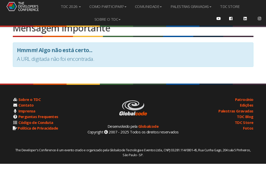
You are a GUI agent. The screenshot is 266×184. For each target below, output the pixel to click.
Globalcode (148, 126)
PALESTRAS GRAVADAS (191, 6)
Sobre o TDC (29, 99)
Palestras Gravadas (235, 110)
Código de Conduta (35, 122)
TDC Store (244, 122)
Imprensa (26, 110)
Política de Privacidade (38, 128)
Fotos (248, 128)
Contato (26, 105)
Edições (246, 105)
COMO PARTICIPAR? (107, 6)
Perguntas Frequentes (38, 116)
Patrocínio (244, 99)
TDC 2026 (71, 6)
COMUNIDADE (148, 6)
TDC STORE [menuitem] (230, 6)
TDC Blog (245, 116)
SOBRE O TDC (107, 19)
